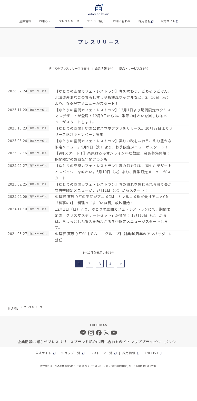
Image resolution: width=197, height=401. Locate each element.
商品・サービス (133, 68)
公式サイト (168, 21)
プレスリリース (69, 21)
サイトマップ (135, 362)
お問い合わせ (122, 21)
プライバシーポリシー (164, 362)
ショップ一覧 (75, 375)
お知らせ (45, 21)
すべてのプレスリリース (69, 68)
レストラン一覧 (101, 375)
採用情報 (145, 21)
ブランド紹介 (96, 21)
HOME (12, 327)
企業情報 (25, 21)
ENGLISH (143, 375)
